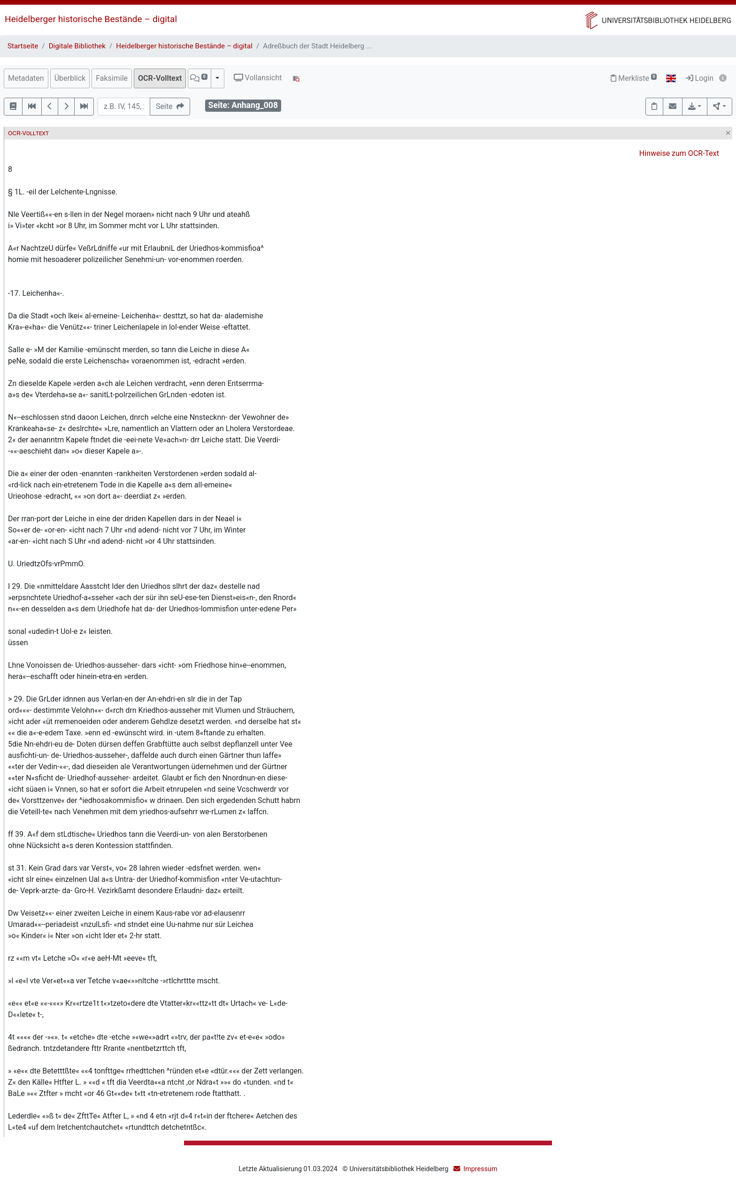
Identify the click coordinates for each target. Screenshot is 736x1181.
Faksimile (112, 78)
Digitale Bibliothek (77, 46)
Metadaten (26, 78)
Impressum (480, 1169)
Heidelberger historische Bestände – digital (91, 19)
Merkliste (634, 78)
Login (699, 78)
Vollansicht (258, 77)
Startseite (23, 46)
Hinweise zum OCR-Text (679, 153)
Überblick (70, 78)
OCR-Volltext (160, 78)
